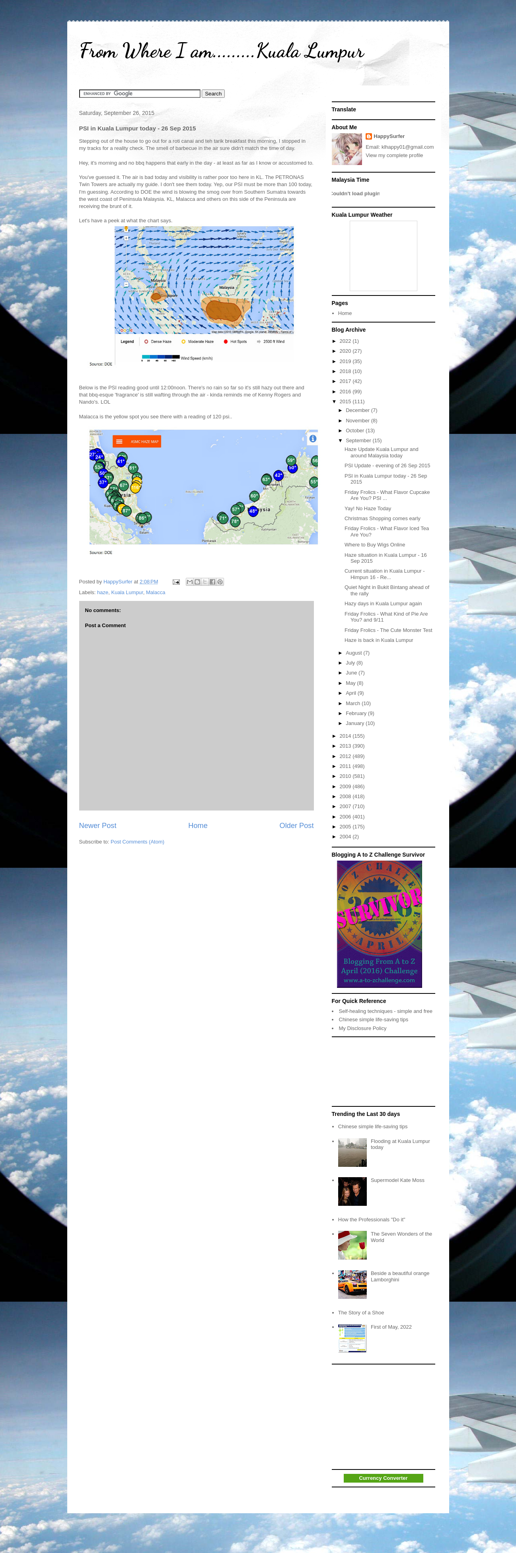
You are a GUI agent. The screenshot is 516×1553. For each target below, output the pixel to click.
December (358, 410)
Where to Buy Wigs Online (375, 545)
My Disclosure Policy (363, 1028)
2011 (346, 766)
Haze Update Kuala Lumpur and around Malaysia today (382, 452)
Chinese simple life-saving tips (374, 1019)
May (351, 683)
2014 (346, 736)
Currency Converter (383, 1478)
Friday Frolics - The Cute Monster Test (388, 630)
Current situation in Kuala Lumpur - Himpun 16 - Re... (385, 574)
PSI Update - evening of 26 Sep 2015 (387, 465)
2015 (346, 401)
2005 (346, 827)
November (358, 421)
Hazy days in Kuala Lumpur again (383, 603)
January (356, 723)
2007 (346, 806)
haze (102, 592)
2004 (346, 837)
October (356, 430)
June (352, 673)
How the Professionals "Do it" (371, 1220)
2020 (346, 351)
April (352, 693)
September (359, 440)
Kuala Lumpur (127, 592)
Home (198, 826)
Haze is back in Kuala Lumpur (379, 640)
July (351, 663)
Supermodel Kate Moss (397, 1180)
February (357, 713)
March (354, 703)
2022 (346, 341)
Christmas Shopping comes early (383, 518)
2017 (346, 381)
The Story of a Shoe (361, 1313)
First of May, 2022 (391, 1327)
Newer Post (98, 826)
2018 (346, 371)
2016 (346, 392)
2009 (346, 786)
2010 (346, 776)
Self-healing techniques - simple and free (386, 1011)
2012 (346, 756)
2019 (346, 361)
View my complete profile (394, 155)
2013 (346, 746)
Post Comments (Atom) (137, 842)
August (354, 653)
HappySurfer (389, 136)
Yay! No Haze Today (368, 508)
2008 (346, 796)
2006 (346, 817)
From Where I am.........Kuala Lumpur (221, 50)
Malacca (155, 592)
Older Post (297, 826)
